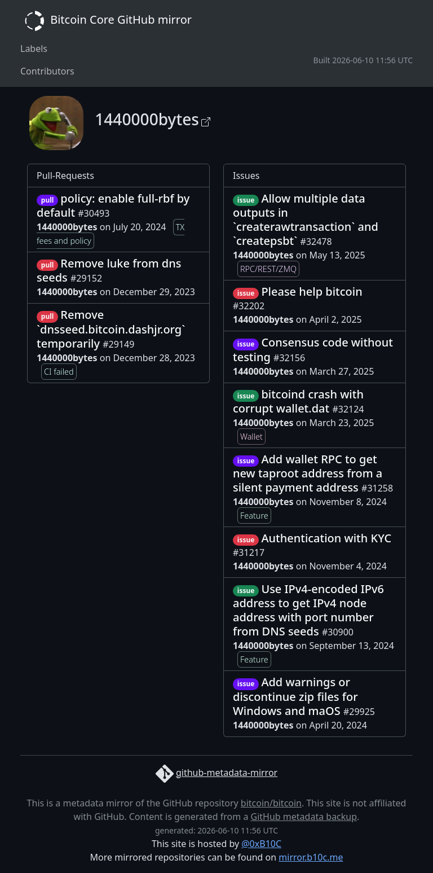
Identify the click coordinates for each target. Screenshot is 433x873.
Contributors (47, 71)
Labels (33, 48)
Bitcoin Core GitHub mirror (106, 20)
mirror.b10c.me (311, 857)
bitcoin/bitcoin (271, 803)
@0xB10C (261, 843)
